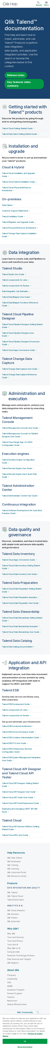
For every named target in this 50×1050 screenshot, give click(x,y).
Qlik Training (12, 865)
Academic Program (16, 990)
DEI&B (9, 986)
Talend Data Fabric (15, 900)
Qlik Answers (13, 914)
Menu (46, 5)
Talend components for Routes (15, 286)
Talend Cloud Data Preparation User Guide (20, 603)
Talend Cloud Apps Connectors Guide (18, 350)
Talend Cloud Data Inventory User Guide (19, 574)
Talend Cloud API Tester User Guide (17, 797)
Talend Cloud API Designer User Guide (18, 792)
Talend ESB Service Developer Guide (18, 732)
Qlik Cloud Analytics (16, 910)
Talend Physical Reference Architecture (19, 228)
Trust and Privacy (15, 941)
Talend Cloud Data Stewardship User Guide (20, 632)
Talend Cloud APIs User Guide (15, 835)
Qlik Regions (13, 963)
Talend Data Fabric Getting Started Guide (19, 134)
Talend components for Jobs (14, 280)
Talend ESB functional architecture (17, 726)
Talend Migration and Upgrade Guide (18, 222)
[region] (25, 1032)
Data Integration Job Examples (15, 291)
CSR (9, 982)
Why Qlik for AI (13, 948)
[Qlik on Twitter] (38, 1012)
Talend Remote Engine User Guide (17, 468)
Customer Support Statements (15, 211)
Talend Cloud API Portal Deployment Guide (20, 803)
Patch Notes (7, 205)
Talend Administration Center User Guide (19, 496)
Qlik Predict (12, 918)
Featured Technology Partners (21, 955)
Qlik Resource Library (17, 876)
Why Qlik (11, 933)
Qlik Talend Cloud (15, 896)
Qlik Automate (13, 921)
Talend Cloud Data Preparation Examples (19, 597)
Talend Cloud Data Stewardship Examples (20, 626)
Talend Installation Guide (12, 216)
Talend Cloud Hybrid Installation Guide (18, 182)
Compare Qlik (13, 952)
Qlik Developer (14, 861)
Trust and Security (15, 937)
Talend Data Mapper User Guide (16, 297)
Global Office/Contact (17, 1004)
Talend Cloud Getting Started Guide (17, 128)
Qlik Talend (12, 892)
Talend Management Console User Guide (20, 428)
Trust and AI (12, 944)
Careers (10, 997)
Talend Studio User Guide (13, 274)
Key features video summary (19, 84)
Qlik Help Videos (14, 858)
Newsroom (12, 1001)
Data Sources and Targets (19, 959)
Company (11, 975)
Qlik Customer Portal (16, 872)
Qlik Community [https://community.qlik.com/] (25, 1012)
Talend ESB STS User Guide (14, 743)
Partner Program (14, 993)
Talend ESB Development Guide (16, 704)
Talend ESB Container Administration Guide (20, 738)
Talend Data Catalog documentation (17, 647)
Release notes (16, 75)
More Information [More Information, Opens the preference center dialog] (25, 1047)
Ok (25, 1041)
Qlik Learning (13, 869)
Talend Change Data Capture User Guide (19, 369)
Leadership (12, 979)
